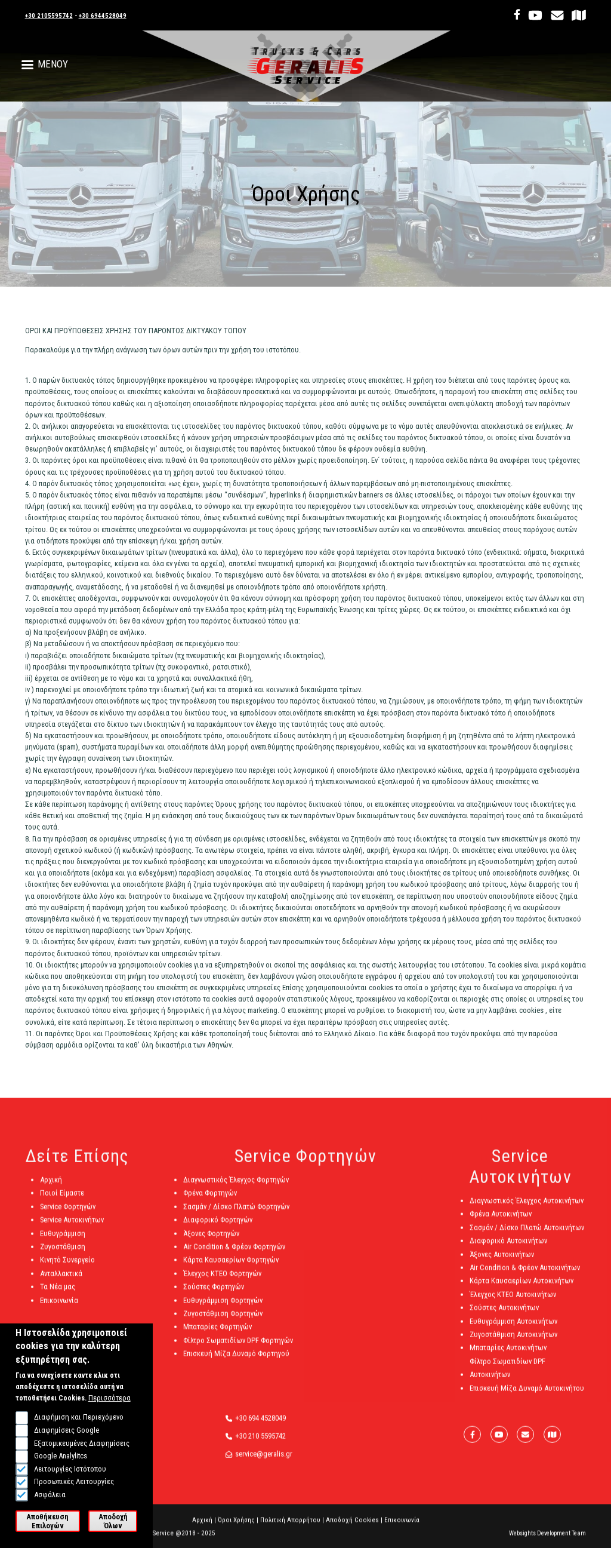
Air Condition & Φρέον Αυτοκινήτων (525, 1275)
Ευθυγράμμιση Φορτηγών (223, 1307)
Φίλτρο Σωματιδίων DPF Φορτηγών (238, 1347)
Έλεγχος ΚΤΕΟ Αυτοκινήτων (513, 1301)
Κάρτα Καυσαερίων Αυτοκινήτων (521, 1288)
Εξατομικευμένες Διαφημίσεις (81, 1445)
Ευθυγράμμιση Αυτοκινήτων (513, 1328)
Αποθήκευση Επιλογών (47, 1523)
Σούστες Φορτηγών (213, 1294)
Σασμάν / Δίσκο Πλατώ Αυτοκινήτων (527, 1235)
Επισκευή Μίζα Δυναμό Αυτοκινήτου (527, 1395)
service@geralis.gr (263, 1461)
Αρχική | (204, 1528)
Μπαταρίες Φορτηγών (217, 1334)
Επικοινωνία (59, 1307)
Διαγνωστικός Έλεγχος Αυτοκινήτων (527, 1208)
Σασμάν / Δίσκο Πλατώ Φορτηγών (236, 1214)
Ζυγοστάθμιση (62, 1254)
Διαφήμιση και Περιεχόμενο (79, 1419)
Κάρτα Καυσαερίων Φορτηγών (231, 1267)
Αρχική (51, 1187)
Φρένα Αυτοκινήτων (501, 1221)
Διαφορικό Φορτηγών (217, 1227)
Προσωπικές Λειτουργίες (74, 1484)
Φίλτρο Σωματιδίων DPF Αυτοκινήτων (507, 1375)
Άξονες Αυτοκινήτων (502, 1261)
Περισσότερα (109, 1400)
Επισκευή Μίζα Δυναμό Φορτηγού (236, 1361)
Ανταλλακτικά (61, 1280)
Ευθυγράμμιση (62, 1240)
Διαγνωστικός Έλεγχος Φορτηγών (236, 1187)
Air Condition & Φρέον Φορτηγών (234, 1254)
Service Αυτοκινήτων (72, 1227)
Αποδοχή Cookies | (354, 1528)
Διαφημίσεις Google (66, 1433)
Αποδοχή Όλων (113, 1523)
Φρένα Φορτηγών (210, 1200)
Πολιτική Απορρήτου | (292, 1528)
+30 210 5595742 (260, 1443)
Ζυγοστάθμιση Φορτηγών (223, 1321)
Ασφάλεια (50, 1496)
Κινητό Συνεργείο (67, 1267)
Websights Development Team (547, 1541)
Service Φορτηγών (67, 1214)
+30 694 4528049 (260, 1425)
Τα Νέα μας (57, 1294)
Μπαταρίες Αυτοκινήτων (508, 1355)
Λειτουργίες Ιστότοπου (70, 1471)
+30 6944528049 (116, 15)
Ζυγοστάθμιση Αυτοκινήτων (513, 1342)
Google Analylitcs (60, 1458)
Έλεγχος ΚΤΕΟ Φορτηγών (222, 1280)
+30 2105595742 (53, 15)
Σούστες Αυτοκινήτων (504, 1315)
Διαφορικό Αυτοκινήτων (508, 1248)
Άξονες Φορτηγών (211, 1240)
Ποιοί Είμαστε (62, 1200)
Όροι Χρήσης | (238, 1528)
